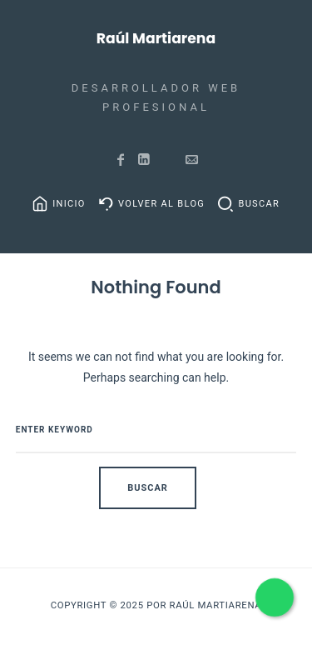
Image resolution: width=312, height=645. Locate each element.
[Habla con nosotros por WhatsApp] (274, 597)
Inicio (68, 203)
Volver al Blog (161, 203)
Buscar (259, 203)
